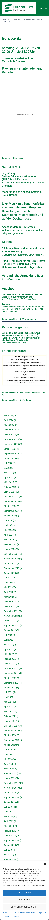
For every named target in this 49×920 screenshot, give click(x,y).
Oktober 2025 (10, 449)
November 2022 (11, 616)
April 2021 (8, 706)
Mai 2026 (8, 415)
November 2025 (11, 444)
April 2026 (8, 420)
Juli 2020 (8, 749)
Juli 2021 (8, 692)
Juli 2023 (8, 578)
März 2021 (9, 711)
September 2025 (11, 453)
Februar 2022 (10, 659)
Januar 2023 (10, 606)
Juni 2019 (8, 811)
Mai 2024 (8, 530)
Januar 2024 (10, 549)
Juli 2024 (8, 520)
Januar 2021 (10, 721)
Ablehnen (24, 900)
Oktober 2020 (10, 735)
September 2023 (11, 568)
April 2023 (8, 592)
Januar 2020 (10, 778)
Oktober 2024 (10, 506)
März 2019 (9, 826)
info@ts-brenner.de (27, 319)
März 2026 (9, 425)
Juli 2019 (8, 807)
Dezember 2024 (11, 496)
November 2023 (11, 558)
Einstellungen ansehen (24, 907)
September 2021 (11, 683)
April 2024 (8, 535)
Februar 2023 (10, 601)
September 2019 (11, 797)
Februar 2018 (10, 859)
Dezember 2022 (11, 611)
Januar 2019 (10, 835)
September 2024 (11, 511)
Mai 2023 (8, 587)
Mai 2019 (8, 816)
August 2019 (10, 802)
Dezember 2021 (11, 668)
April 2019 (8, 821)
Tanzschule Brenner (13, 61)
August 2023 (10, 573)
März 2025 (9, 482)
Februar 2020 (10, 773)
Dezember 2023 (11, 554)
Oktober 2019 (10, 792)
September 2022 (11, 625)
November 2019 (11, 788)
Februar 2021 (10, 716)
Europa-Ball (6, 158)
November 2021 (11, 673)
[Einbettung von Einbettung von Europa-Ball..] (24, 114)
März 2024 (9, 539)
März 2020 (9, 768)
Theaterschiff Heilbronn (13, 335)
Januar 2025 (10, 492)
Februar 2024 (10, 544)
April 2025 (8, 477)
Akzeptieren (25, 893)
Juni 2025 (8, 468)
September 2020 (11, 740)
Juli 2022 (8, 635)
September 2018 (11, 840)
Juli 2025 (8, 463)
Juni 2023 (8, 582)
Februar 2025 (10, 487)
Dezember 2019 (11, 783)
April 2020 (8, 764)
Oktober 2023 (10, 563)
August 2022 (10, 630)
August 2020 (10, 745)
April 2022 (8, 649)
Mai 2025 (8, 473)
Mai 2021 (8, 702)
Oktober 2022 (10, 621)
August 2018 (10, 845)
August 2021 (10, 687)
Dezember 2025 (11, 439)
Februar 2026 (10, 430)
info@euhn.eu (11, 279)
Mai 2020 (8, 759)
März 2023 (9, 597)
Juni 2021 (8, 697)
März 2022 (9, 654)
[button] (45, 864)
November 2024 (11, 501)
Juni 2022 (8, 640)
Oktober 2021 (10, 678)
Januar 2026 (10, 434)
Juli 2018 (8, 850)
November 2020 (11, 730)
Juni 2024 (8, 525)
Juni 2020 (8, 754)
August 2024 (10, 516)
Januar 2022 (10, 663)
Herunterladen (18, 158)
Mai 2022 (8, 644)
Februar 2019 (10, 831)
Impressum (42, 913)
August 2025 (10, 458)
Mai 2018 (8, 854)
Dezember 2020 (11, 726)
